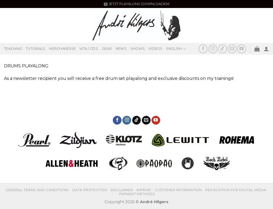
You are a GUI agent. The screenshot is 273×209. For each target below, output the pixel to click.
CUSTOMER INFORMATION (178, 190)
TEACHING (13, 49)
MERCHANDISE (62, 49)
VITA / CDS (88, 49)
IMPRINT (143, 190)
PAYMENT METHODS (137, 194)
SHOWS (137, 49)
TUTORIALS (35, 49)
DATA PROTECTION (90, 190)
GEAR (107, 49)
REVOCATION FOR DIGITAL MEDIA (235, 190)
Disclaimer (122, 190)
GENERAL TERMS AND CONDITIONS (37, 190)
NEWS (121, 49)
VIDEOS (155, 49)
